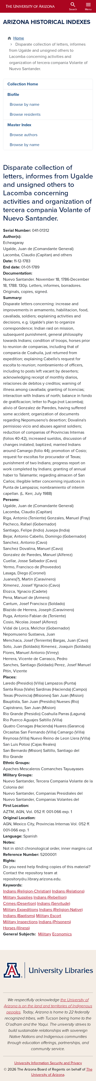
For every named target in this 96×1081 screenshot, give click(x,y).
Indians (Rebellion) (50, 897)
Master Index (19, 124)
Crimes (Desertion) (19, 903)
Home (18, 38)
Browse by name (24, 104)
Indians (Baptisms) (19, 915)
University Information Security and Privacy (48, 1063)
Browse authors (23, 134)
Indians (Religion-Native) (61, 909)
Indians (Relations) (68, 891)
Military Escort (48, 915)
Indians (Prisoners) (55, 921)
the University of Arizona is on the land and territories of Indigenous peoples (48, 1006)
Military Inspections (20, 921)
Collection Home (22, 84)
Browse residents (25, 114)
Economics (62, 934)
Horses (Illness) (16, 928)
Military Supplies (18, 897)
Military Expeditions (20, 909)
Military (44, 934)
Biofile (13, 94)
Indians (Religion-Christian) (27, 891)
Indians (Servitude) (53, 903)
